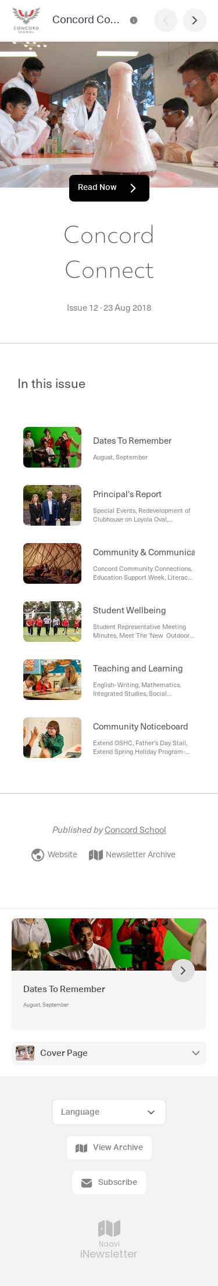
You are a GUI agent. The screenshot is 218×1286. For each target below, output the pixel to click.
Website (54, 855)
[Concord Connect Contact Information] (133, 20)
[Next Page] (194, 20)
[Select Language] (109, 1112)
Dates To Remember (64, 989)
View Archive (109, 1148)
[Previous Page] (165, 20)
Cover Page (64, 1053)
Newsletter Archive (132, 855)
